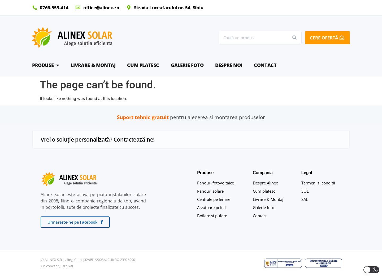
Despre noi (228, 65)
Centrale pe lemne (213, 199)
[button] (371, 269)
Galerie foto (187, 65)
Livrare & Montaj (93, 65)
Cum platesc (143, 65)
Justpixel (66, 266)
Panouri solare (210, 191)
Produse (45, 65)
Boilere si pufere (212, 215)
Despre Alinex (265, 182)
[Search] (294, 37)
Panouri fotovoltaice (215, 182)
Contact (265, 65)
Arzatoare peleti (211, 207)
